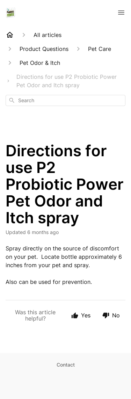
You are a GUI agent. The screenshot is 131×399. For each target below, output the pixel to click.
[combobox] (65, 100)
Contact (66, 365)
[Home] (10, 35)
